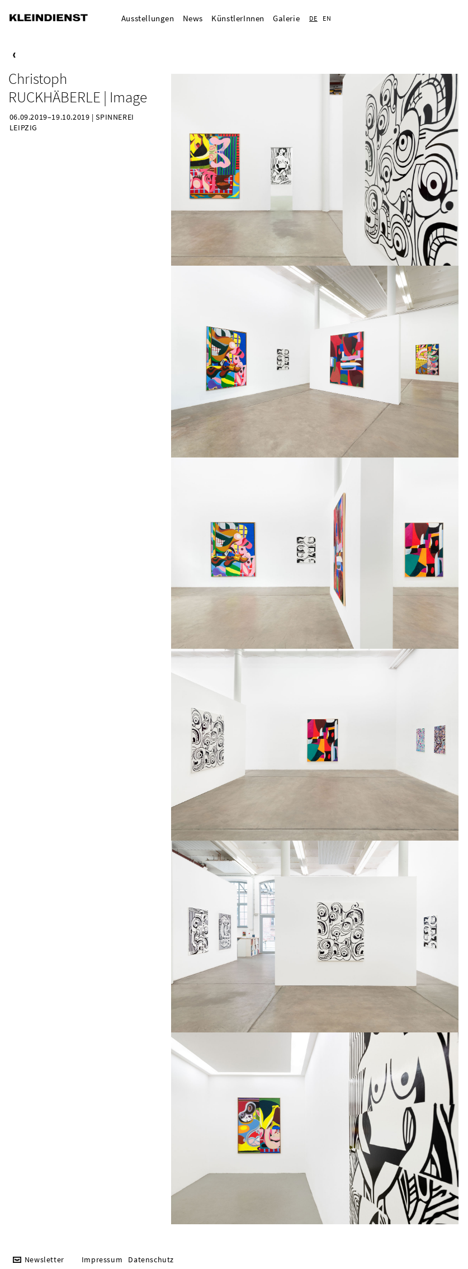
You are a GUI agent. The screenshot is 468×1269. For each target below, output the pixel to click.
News (193, 18)
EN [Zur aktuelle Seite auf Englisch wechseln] (327, 18)
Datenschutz (151, 1260)
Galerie (286, 18)
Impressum (102, 1260)
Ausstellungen (147, 18)
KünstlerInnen (237, 18)
